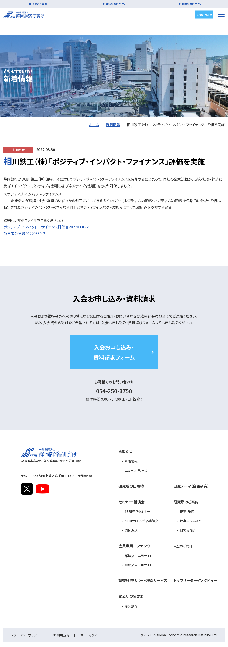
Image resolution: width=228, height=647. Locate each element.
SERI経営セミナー (137, 511)
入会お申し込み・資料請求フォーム (114, 352)
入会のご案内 (39, 4)
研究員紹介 (188, 530)
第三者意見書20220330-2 (24, 233)
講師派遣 (131, 530)
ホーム (94, 124)
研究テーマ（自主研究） (191, 486)
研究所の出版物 (131, 486)
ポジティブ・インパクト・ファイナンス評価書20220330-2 (46, 227)
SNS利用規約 (60, 635)
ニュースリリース (136, 470)
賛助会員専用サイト (138, 565)
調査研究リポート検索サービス (142, 580)
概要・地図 (187, 511)
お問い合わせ (204, 14)
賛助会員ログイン (191, 4)
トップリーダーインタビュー (195, 580)
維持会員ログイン (115, 4)
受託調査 (131, 606)
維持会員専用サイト (138, 555)
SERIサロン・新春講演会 (141, 521)
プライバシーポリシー (25, 635)
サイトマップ (88, 635)
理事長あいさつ (190, 521)
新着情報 (113, 124)
